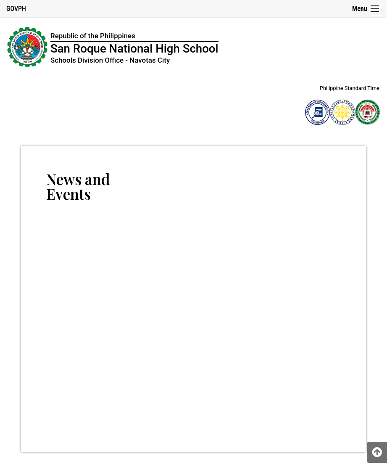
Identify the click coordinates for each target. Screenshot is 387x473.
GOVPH (16, 9)
